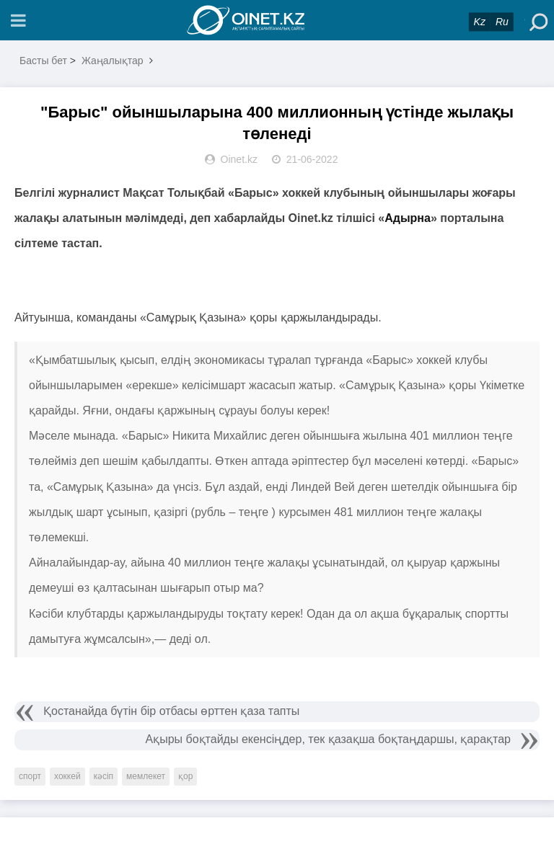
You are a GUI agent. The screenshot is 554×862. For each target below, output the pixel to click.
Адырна (407, 218)
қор (185, 776)
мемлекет (145, 776)
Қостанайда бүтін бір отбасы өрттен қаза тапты (171, 711)
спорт (30, 776)
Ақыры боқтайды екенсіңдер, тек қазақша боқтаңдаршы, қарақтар (328, 739)
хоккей (67, 776)
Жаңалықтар (113, 60)
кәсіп (103, 776)
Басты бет (43, 60)
